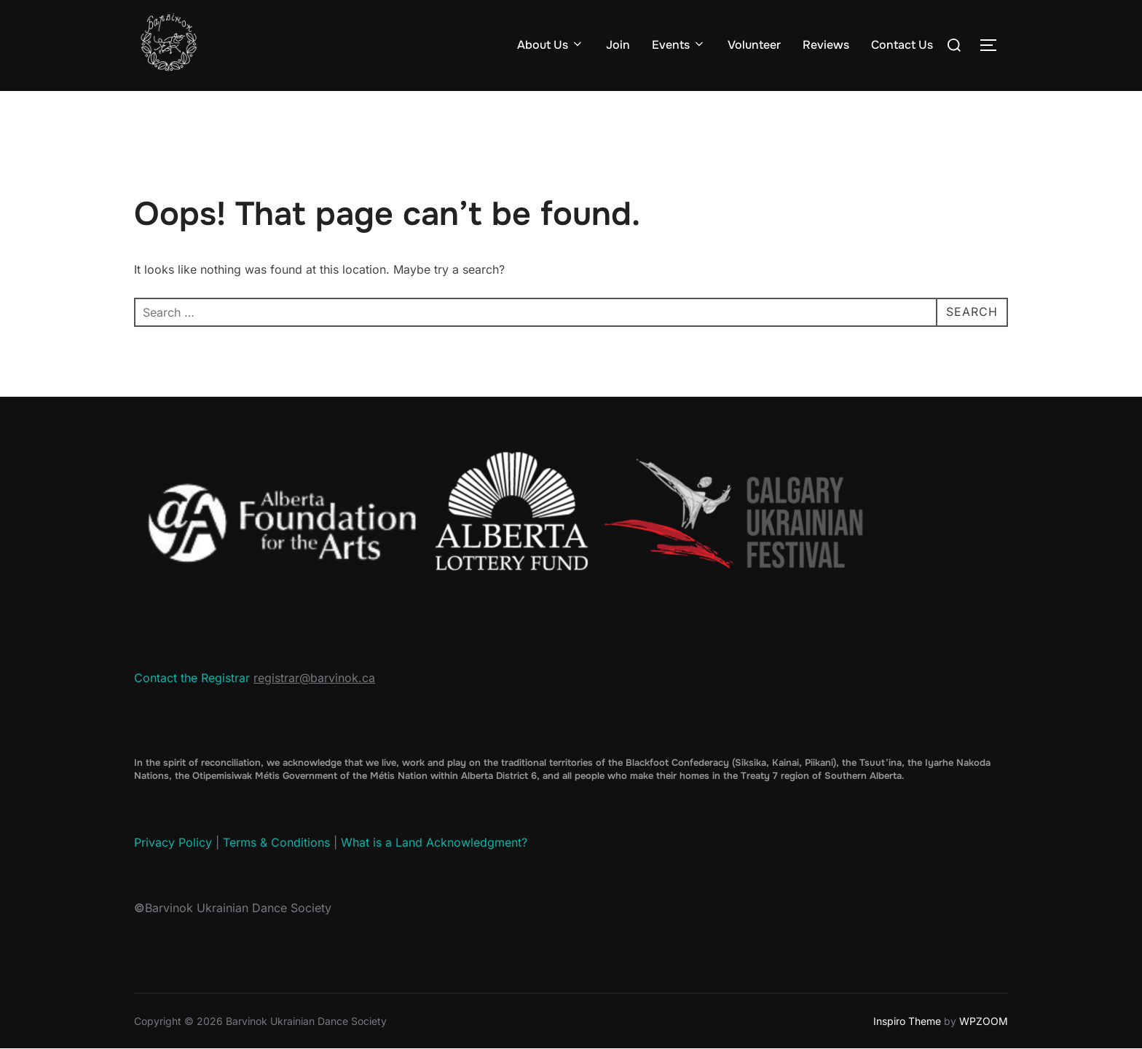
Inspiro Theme (907, 1021)
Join (618, 44)
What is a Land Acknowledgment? (434, 842)
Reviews (826, 44)
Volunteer (754, 44)
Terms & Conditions (276, 842)
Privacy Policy (173, 842)
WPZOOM (983, 1021)
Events (679, 44)
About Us (550, 44)
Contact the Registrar (192, 677)
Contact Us (902, 44)
